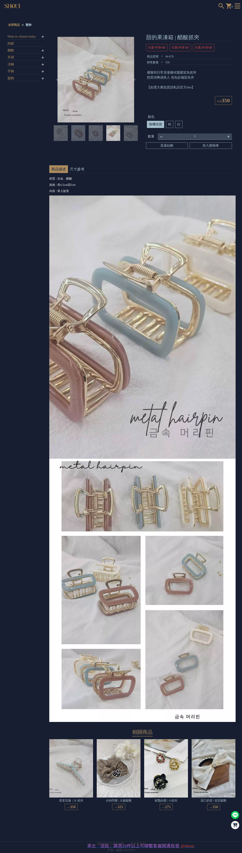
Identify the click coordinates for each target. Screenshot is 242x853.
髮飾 (29, 24)
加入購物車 (210, 145)
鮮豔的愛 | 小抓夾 (166, 800)
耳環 (11, 57)
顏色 (151, 117)
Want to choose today (22, 36)
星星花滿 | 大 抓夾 (71, 800)
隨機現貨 (155, 124)
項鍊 (11, 64)
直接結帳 (166, 145)
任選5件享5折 (180, 47)
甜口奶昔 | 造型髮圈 (213, 800)
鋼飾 (11, 50)
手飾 (11, 71)
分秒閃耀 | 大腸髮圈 (118, 800)
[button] (134, 80)
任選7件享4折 (157, 47)
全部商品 (14, 24)
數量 (151, 136)
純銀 (11, 43)
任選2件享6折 (204, 47)
